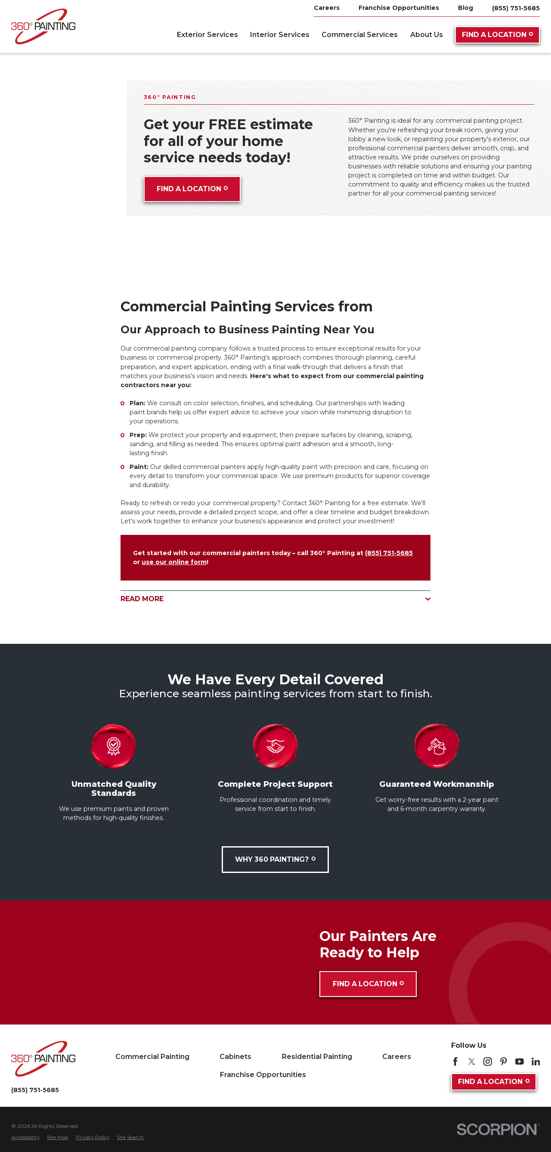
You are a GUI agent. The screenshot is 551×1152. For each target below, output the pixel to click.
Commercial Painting (152, 1057)
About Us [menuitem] (426, 35)
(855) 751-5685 (516, 8)
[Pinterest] (503, 1061)
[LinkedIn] (536, 1061)
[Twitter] (471, 1061)
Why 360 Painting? (275, 859)
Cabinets (235, 1057)
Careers (396, 1057)
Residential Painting (317, 1057)
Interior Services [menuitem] (280, 35)
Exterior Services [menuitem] (207, 35)
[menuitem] (25, 1138)
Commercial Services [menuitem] (360, 35)
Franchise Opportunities (263, 1075)
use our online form (174, 562)
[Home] (43, 26)
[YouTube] (519, 1061)
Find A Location (497, 35)
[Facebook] (455, 1061)
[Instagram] (487, 1061)
